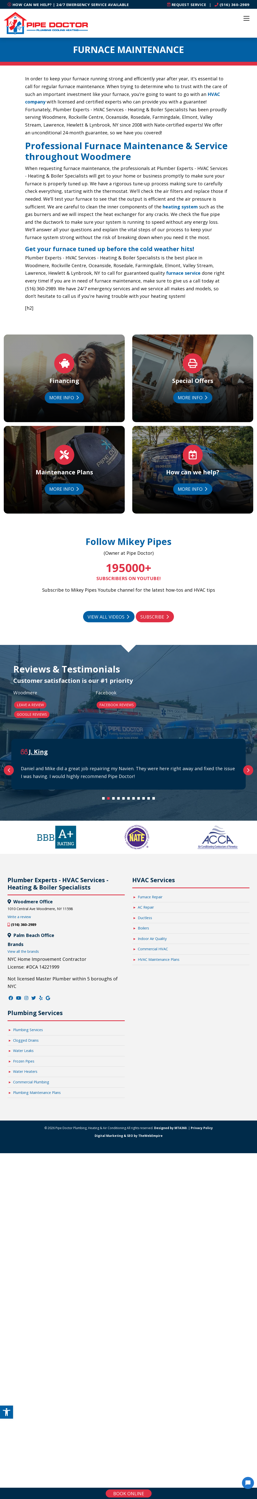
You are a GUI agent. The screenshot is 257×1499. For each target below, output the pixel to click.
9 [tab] (144, 1013)
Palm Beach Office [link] (33, 1149)
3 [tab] (114, 1013)
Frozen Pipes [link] (23, 1275)
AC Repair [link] (146, 1121)
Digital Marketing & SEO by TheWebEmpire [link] (129, 1350)
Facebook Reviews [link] (116, 704)
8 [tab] (139, 1013)
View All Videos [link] (108, 617)
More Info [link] (64, 398)
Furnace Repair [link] (150, 1110)
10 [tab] (149, 1013)
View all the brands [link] (23, 1165)
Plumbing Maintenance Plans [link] (37, 1306)
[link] (6, 1412)
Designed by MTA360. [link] (170, 1342)
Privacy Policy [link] (202, 1342)
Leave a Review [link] (30, 704)
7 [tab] (134, 1013)
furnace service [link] (183, 273)
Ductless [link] (145, 1132)
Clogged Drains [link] (26, 1254)
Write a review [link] (19, 1131)
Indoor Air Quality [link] (152, 1152)
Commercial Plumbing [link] (31, 1296)
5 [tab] (124, 1013)
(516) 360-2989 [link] (232, 4)
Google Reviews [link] (32, 714)
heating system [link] (180, 207)
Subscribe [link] (154, 617)
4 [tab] (119, 1013)
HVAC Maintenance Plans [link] (158, 1173)
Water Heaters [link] (25, 1285)
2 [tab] (109, 1013)
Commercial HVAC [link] (153, 1163)
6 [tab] (129, 1013)
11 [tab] (154, 1013)
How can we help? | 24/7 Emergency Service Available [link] (68, 4)
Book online (128, 1493)
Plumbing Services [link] (28, 1244)
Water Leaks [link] (23, 1264)
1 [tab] (104, 1013)
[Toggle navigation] (246, 18)
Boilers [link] (143, 1142)
